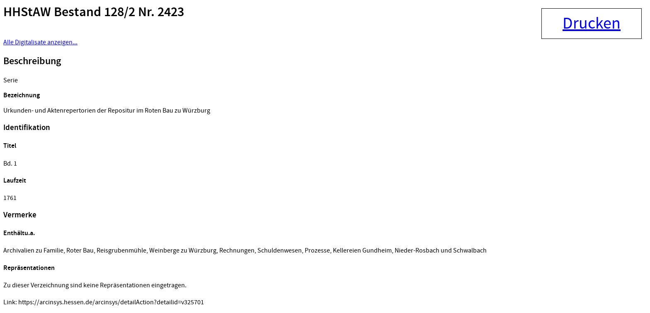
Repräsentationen (29, 268)
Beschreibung (32, 61)
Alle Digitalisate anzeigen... (40, 42)
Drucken (592, 23)
